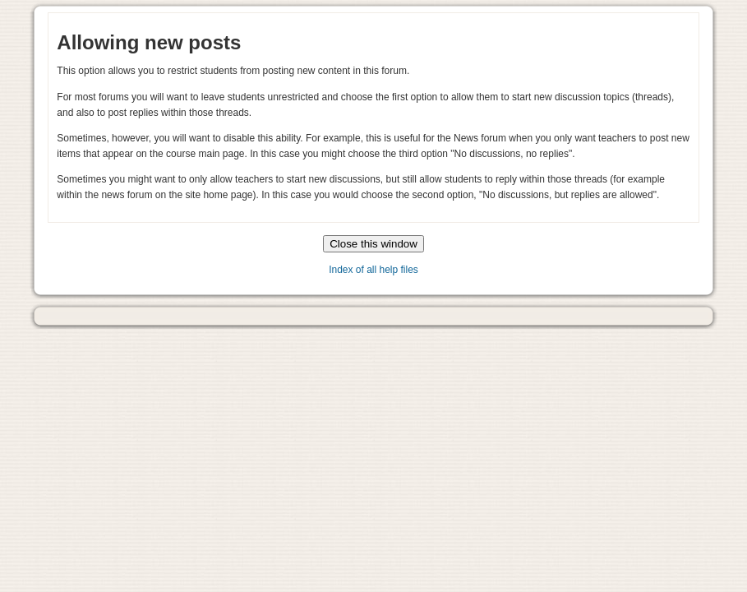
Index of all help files (373, 269)
